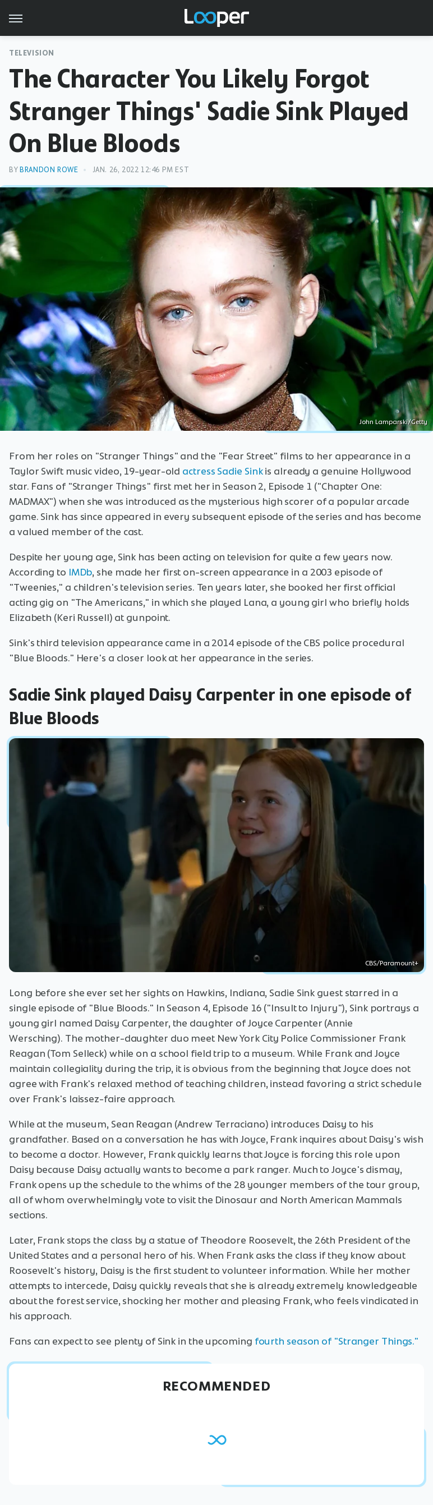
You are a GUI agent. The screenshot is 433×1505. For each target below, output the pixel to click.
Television (31, 53)
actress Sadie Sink (222, 471)
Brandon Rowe (49, 169)
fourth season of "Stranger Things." (337, 1341)
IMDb (80, 572)
